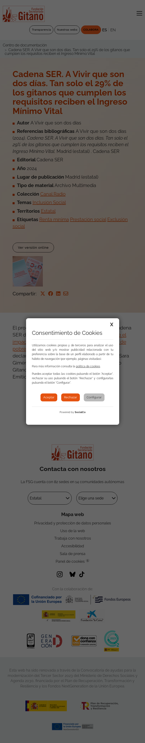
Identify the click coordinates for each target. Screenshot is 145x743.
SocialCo (80, 412)
